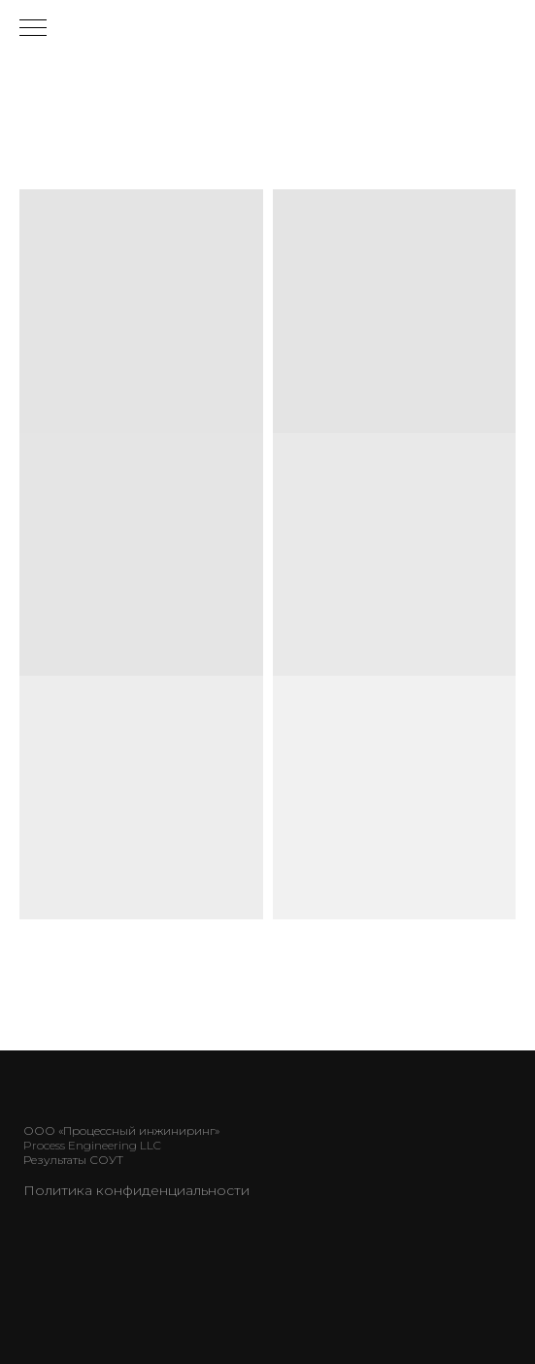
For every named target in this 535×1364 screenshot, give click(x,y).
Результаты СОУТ (73, 1159)
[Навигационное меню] (33, 29)
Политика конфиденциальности (136, 1190)
